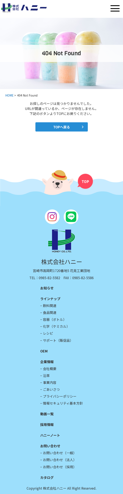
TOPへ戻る (61, 126)
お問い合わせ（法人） (59, 459)
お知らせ (47, 287)
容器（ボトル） (54, 319)
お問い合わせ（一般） (59, 452)
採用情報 (47, 424)
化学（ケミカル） (56, 326)
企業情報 (47, 361)
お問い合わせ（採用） (59, 466)
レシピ (48, 333)
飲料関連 (49, 305)
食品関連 (49, 312)
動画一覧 (47, 413)
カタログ (47, 477)
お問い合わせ (50, 445)
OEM (44, 350)
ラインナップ (50, 298)
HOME (9, 95)
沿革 (46, 375)
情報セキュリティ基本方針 (63, 403)
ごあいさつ (51, 389)
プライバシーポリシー (59, 396)
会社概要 (49, 368)
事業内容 (49, 382)
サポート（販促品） (58, 340)
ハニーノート (50, 435)
